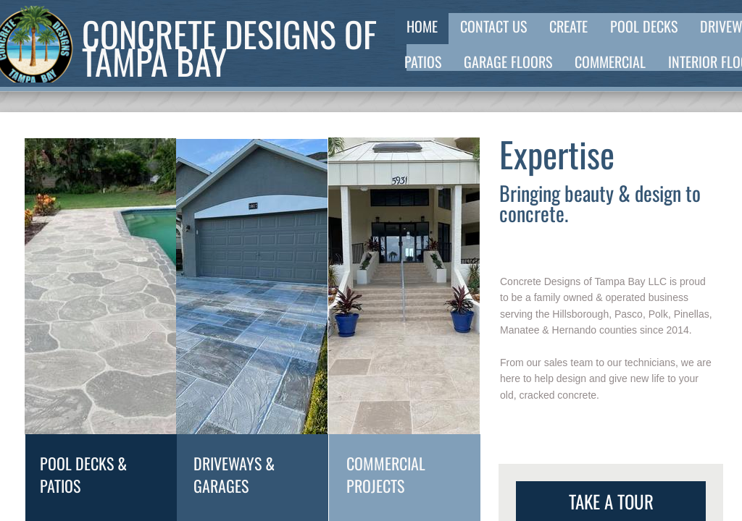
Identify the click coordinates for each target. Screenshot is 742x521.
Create (568, 26)
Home (422, 26)
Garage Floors (508, 61)
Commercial (610, 61)
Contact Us (493, 26)
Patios (422, 61)
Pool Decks (644, 26)
